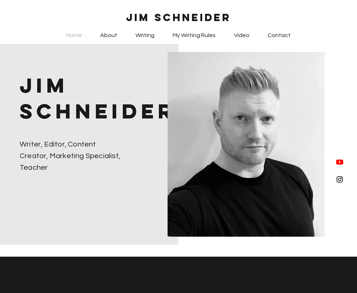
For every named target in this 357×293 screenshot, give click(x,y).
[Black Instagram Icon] (340, 179)
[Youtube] (340, 162)
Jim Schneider (178, 17)
